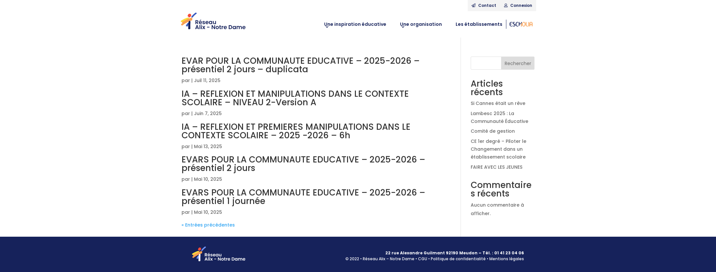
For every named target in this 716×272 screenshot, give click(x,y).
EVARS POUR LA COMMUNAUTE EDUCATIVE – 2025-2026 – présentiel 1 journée (303, 197)
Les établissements (479, 24)
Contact (484, 5)
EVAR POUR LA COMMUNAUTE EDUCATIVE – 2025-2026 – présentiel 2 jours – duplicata (301, 65)
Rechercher (518, 63)
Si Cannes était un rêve (498, 103)
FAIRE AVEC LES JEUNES (496, 167)
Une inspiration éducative (355, 24)
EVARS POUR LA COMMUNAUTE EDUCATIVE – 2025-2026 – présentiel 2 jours (303, 164)
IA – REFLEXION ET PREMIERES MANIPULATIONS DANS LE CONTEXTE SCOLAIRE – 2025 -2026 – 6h (296, 131)
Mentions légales (506, 259)
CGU (422, 259)
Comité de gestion (493, 131)
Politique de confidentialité (458, 259)
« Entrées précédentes (208, 225)
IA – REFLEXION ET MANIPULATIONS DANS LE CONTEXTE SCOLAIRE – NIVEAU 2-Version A (295, 98)
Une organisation (421, 24)
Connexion (518, 5)
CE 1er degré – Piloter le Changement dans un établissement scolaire (498, 149)
